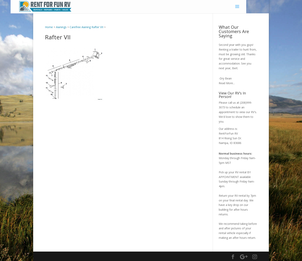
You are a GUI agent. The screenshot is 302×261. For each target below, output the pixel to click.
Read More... (227, 83)
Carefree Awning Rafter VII (86, 27)
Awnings (61, 27)
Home (49, 27)
